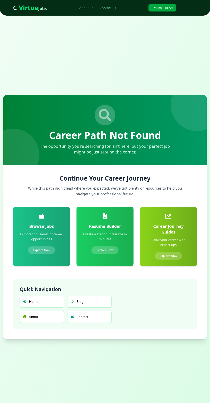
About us (86, 8)
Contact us (108, 8)
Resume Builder (162, 8)
